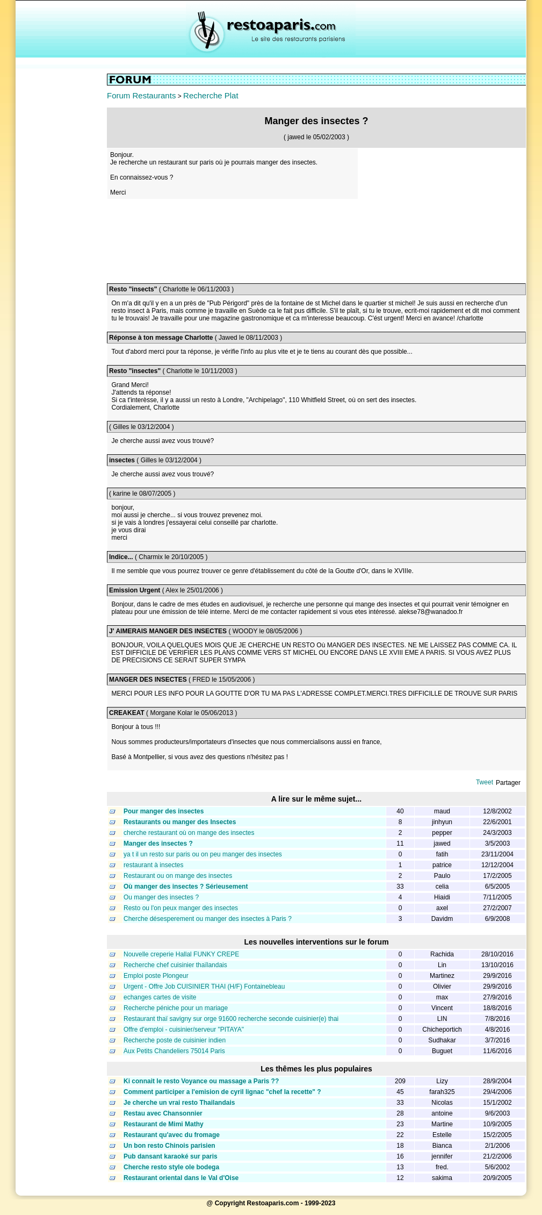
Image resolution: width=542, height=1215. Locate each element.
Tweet (484, 782)
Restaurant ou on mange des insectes (178, 876)
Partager (508, 783)
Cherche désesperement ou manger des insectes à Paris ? (208, 919)
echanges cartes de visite (160, 997)
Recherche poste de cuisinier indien (175, 1040)
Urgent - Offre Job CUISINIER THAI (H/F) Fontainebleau (204, 986)
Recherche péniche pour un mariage (176, 1008)
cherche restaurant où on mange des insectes (189, 833)
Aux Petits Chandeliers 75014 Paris (174, 1051)
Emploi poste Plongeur (156, 976)
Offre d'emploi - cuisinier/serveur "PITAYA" (184, 1029)
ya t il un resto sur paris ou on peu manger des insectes (203, 854)
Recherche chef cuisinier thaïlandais (175, 965)
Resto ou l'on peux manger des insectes (181, 908)
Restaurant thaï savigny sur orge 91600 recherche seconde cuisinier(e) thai (231, 1019)
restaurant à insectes (153, 865)
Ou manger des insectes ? (161, 897)
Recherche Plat (211, 95)
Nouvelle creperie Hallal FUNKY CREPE (181, 954)
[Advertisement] (61, 235)
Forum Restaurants (141, 95)
